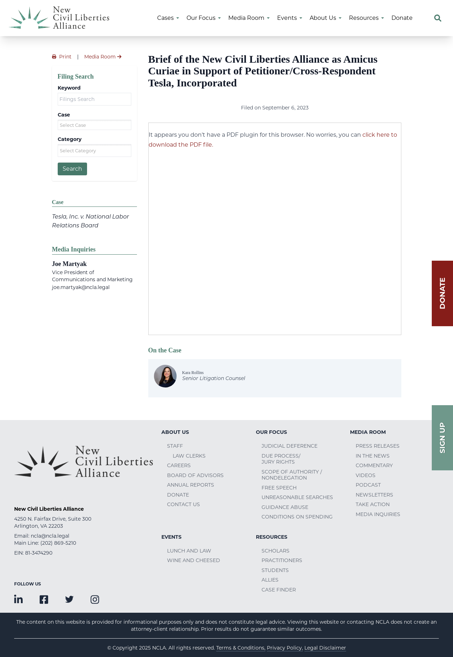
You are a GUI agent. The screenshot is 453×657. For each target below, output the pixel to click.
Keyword (69, 88)
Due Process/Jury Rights (281, 459)
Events (171, 537)
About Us (175, 432)
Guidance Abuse (285, 507)
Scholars (275, 551)
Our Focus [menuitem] (201, 18)
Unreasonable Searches (297, 497)
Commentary (374, 465)
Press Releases (378, 446)
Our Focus (271, 432)
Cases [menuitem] (165, 18)
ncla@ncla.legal (50, 536)
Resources (271, 537)
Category (69, 139)
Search (72, 168)
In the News (373, 456)
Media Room (368, 432)
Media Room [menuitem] (246, 18)
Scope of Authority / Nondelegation (292, 475)
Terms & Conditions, (240, 648)
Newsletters (374, 495)
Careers (179, 465)
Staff (175, 446)
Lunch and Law (189, 551)
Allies (270, 580)
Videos (365, 475)
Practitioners (282, 560)
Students (275, 570)
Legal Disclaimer (325, 648)
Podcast (368, 485)
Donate (178, 495)
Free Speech (279, 488)
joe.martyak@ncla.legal (81, 287)
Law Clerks (189, 456)
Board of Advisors (195, 475)
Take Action (373, 504)
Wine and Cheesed (193, 560)
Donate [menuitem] (402, 18)
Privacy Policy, (285, 648)
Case (64, 115)
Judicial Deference (289, 446)
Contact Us (183, 504)
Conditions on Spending (297, 517)
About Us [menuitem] (323, 18)
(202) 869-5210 (58, 543)
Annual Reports (190, 485)
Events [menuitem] (287, 18)
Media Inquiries (378, 514)
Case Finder (279, 590)
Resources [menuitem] (364, 18)
